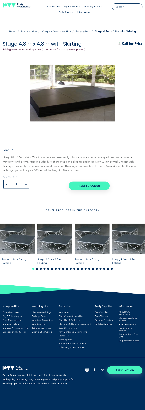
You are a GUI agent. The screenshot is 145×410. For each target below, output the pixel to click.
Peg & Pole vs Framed (125, 328)
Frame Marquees (11, 310)
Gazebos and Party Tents (14, 330)
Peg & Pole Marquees (13, 314)
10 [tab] (67, 267)
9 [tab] (63, 267)
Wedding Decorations (42, 318)
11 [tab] (71, 267)
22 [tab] (112, 267)
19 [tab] (100, 267)
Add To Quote (89, 184)
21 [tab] (108, 267)
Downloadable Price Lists (128, 334)
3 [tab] (41, 267)
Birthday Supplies (103, 322)
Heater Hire (64, 334)
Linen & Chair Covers (42, 330)
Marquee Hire (53, 6)
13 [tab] (78, 267)
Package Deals (39, 314)
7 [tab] (56, 267)
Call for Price (130, 43)
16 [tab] (89, 267)
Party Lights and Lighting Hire (73, 330)
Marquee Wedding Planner (128, 318)
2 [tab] (37, 267)
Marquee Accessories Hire (57, 31)
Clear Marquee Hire (12, 318)
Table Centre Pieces (41, 326)
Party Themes (101, 314)
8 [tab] (59, 267)
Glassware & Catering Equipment (75, 322)
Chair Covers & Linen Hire (71, 314)
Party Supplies (66, 12)
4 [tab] (44, 267)
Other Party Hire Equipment (72, 346)
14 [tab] (82, 267)
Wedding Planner (93, 6)
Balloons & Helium (104, 318)
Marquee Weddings (41, 310)
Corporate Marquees (129, 339)
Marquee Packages (12, 322)
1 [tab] (33, 267)
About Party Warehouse (124, 311)
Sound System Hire (68, 326)
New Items (64, 310)
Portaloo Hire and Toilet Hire (72, 342)
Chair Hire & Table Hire (69, 318)
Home (10, 31)
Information (83, 12)
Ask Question (128, 368)
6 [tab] (52, 267)
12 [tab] (74, 267)
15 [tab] (86, 267)
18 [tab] (97, 267)
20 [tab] (104, 267)
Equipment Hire (72, 6)
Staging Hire (85, 31)
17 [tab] (93, 267)
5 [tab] (48, 267)
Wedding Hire (38, 322)
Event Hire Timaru (127, 323)
